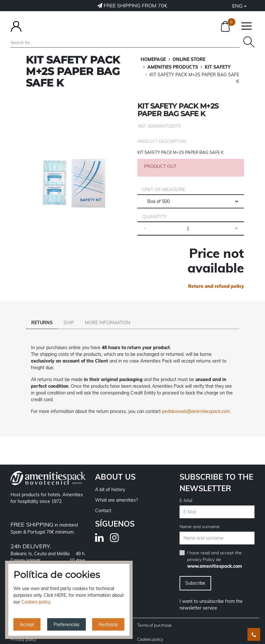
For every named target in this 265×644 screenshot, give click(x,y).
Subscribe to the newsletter (216, 473)
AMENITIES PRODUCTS (172, 67)
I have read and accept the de (214, 550)
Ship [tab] (68, 323)
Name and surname (200, 517)
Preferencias (66, 624)
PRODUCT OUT (160, 166)
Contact (103, 502)
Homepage (153, 59)
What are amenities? (116, 491)
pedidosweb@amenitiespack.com (196, 402)
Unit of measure (163, 189)
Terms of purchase (154, 616)
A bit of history (110, 480)
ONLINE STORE (189, 59)
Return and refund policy (216, 286)
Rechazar (108, 624)
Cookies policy (150, 630)
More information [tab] (107, 323)
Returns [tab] (42, 323)
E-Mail (186, 491)
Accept (27, 624)
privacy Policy (201, 550)
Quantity (154, 216)
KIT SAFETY (218, 67)
